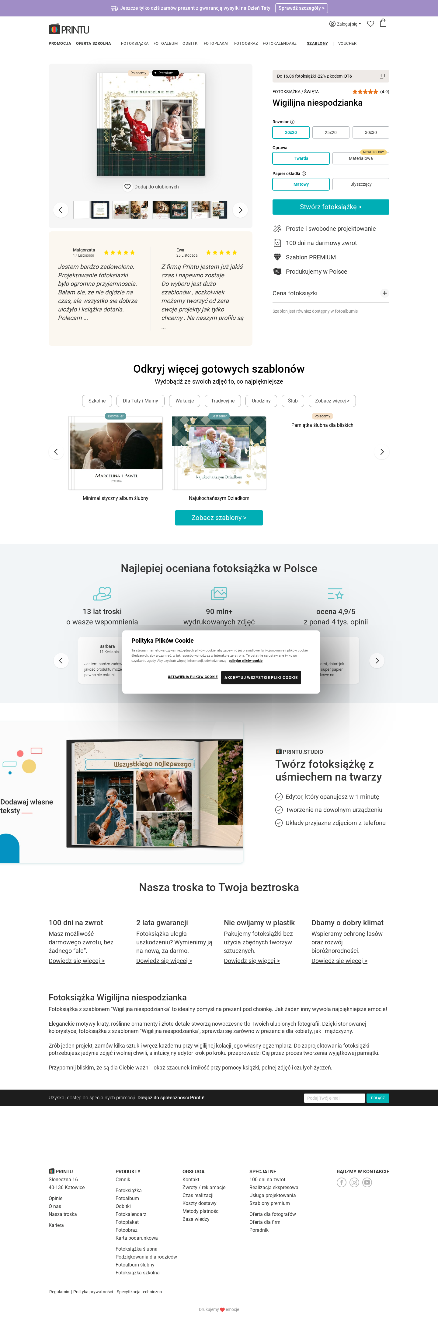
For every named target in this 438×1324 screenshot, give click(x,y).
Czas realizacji (198, 1195)
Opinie (55, 1198)
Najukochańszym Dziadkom (219, 498)
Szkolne (97, 401)
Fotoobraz (246, 43)
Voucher (347, 43)
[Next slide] (240, 210)
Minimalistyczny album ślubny (115, 498)
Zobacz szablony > (219, 518)
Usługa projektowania (272, 1195)
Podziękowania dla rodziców (146, 1257)
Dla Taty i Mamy (140, 401)
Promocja (60, 43)
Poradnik (259, 1230)
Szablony (317, 43)
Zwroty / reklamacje (203, 1187)
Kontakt (190, 1179)
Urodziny (261, 401)
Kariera (56, 1225)
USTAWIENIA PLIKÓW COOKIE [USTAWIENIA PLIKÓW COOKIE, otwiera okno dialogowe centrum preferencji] (193, 677)
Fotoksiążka (135, 43)
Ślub (293, 401)
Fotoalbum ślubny (135, 1265)
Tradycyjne (223, 401)
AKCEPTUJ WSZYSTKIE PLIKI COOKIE (261, 677)
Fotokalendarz (280, 43)
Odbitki (190, 43)
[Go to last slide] (56, 451)
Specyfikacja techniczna (139, 1291)
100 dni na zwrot (267, 1179)
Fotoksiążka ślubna (137, 1249)
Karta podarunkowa (137, 1238)
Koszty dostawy (199, 1203)
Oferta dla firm (264, 1222)
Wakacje (185, 401)
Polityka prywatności (93, 1291)
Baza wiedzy (196, 1219)
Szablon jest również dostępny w (315, 311)
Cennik (123, 1179)
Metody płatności (201, 1211)
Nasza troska (63, 1214)
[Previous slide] (60, 210)
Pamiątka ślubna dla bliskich (322, 425)
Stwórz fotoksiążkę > (331, 207)
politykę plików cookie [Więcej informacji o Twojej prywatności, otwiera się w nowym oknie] (245, 660)
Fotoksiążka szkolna (138, 1273)
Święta (311, 91)
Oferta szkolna (93, 43)
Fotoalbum (166, 43)
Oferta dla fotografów (272, 1214)
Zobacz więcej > (332, 401)
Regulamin (59, 1291)
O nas (55, 1206)
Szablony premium (269, 1203)
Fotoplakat (216, 43)
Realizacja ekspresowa (273, 1187)
